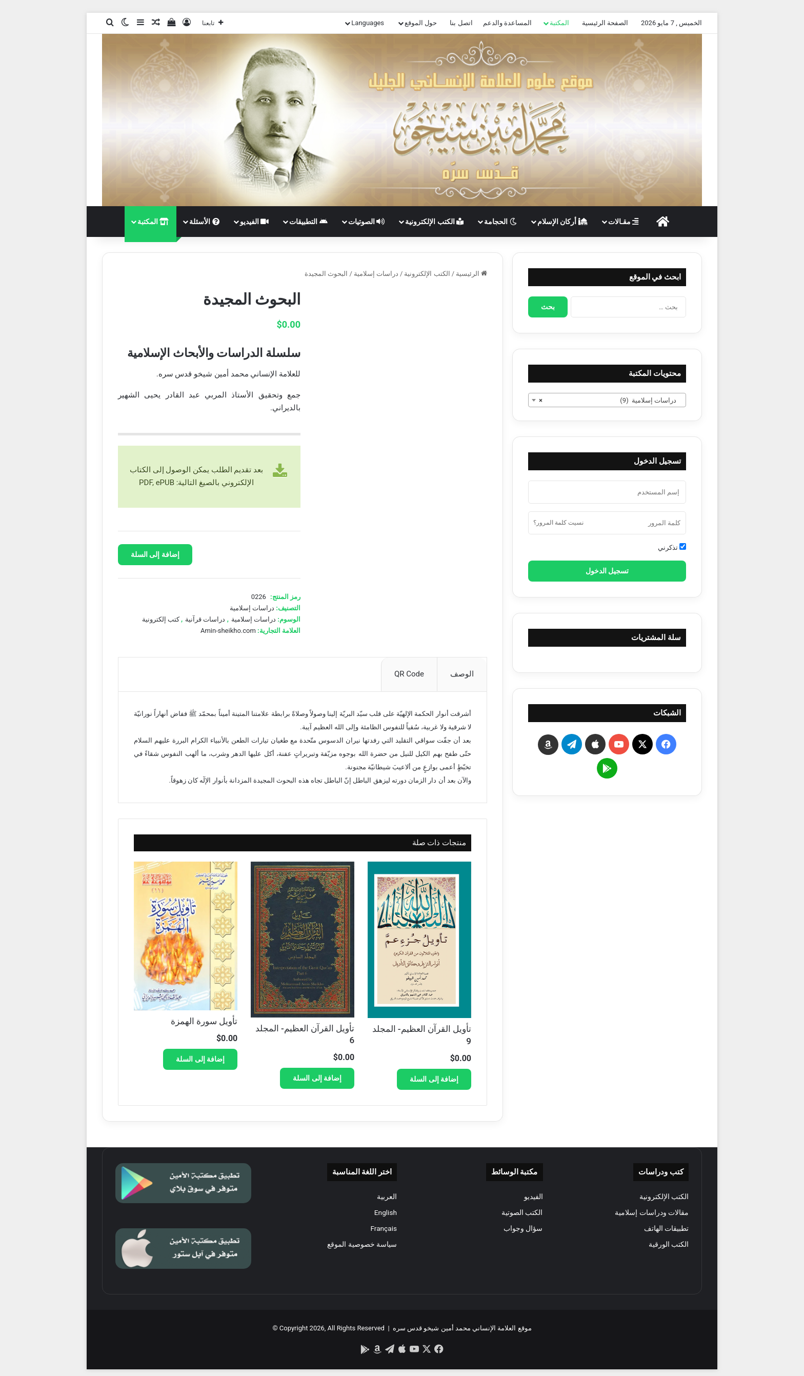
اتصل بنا (461, 23)
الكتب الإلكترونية (434, 221)
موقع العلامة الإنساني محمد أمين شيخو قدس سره (462, 1328)
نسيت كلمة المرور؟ (558, 522)
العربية (387, 1196)
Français (383, 1228)
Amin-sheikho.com (228, 630)
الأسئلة (204, 221)
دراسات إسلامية (376, 273)
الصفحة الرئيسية (605, 23)
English (385, 1212)
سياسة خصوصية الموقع (362, 1244)
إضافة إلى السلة (155, 554)
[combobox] (607, 400)
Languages (367, 23)
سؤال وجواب (523, 1228)
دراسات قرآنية (205, 619)
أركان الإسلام (562, 221)
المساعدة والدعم (507, 23)
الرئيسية (467, 273)
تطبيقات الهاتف (666, 1228)
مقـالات (623, 221)
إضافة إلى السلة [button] (434, 1079)
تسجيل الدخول (607, 571)
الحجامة (500, 221)
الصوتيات (366, 221)
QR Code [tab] (409, 674)
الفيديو (254, 221)
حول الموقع (421, 23)
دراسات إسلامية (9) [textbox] (610, 400)
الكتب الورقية (669, 1244)
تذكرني (672, 547)
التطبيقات (308, 221)
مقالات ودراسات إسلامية (652, 1212)
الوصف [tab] (462, 674)
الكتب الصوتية (521, 1212)
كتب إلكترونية (160, 619)
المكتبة (559, 23)
